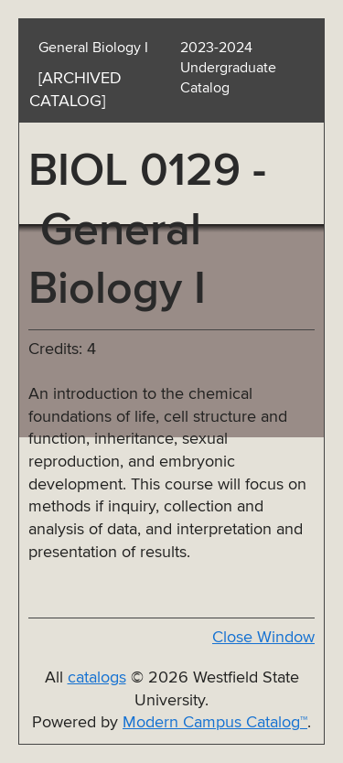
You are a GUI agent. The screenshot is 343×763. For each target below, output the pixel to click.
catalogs (97, 678)
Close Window (263, 637)
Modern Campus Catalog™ (215, 723)
